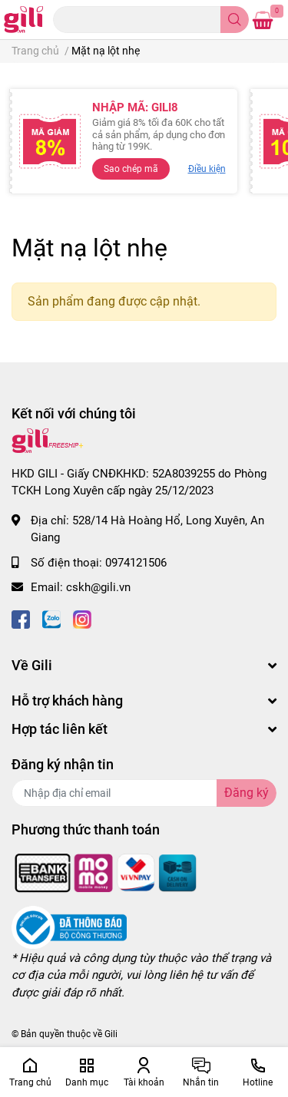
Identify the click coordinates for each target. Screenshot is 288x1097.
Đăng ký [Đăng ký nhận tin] (246, 792)
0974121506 (136, 563)
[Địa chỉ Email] (144, 793)
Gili (111, 1034)
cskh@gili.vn (98, 587)
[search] (234, 19)
